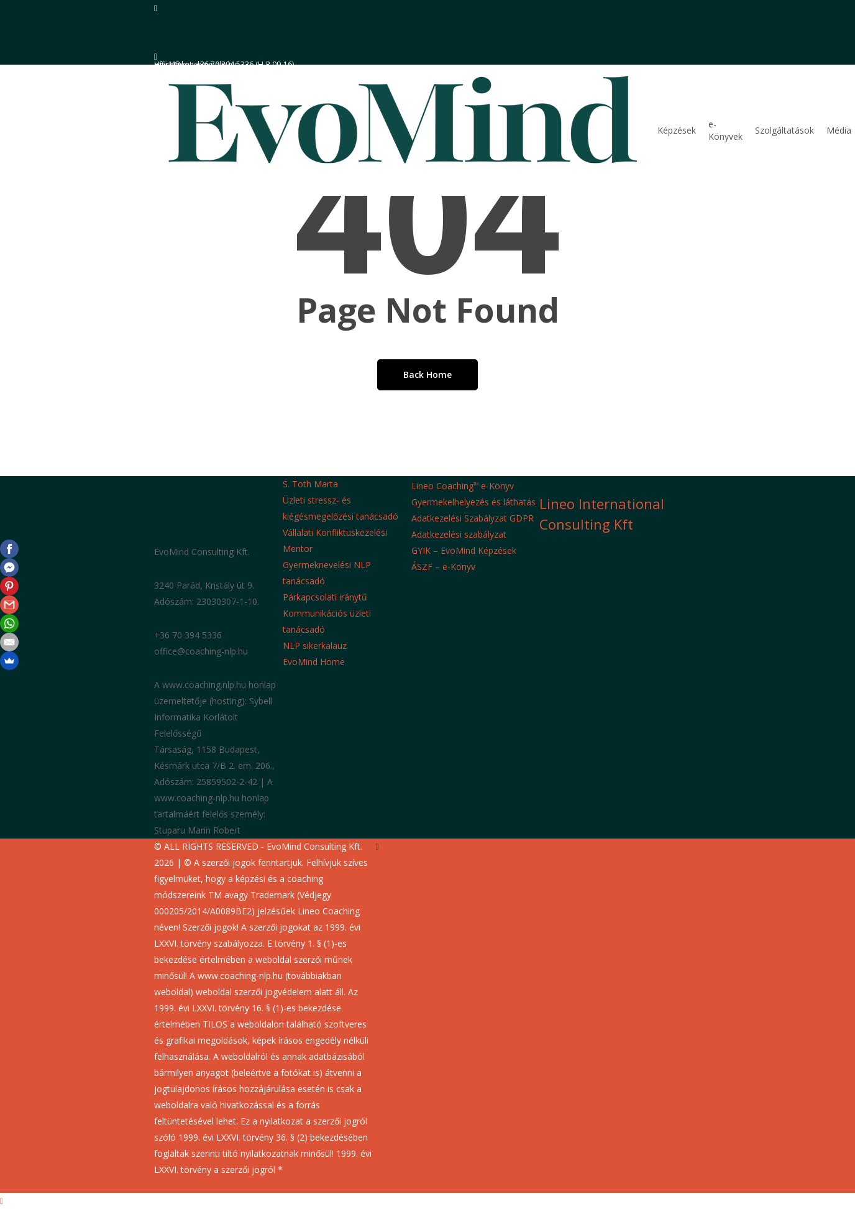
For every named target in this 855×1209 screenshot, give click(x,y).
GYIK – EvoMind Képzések (463, 550)
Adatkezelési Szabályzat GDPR (472, 518)
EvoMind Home (314, 662)
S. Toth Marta (310, 484)
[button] (427, 1201)
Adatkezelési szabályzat (458, 534)
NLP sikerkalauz (315, 645)
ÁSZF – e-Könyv (443, 566)
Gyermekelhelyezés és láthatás (473, 502)
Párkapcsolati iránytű (325, 597)
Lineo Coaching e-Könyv (462, 486)
